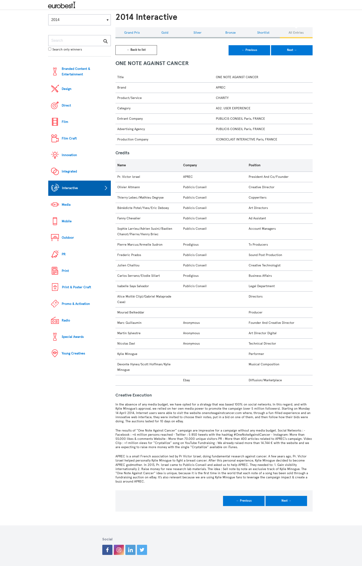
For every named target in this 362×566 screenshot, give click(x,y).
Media (66, 205)
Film (65, 122)
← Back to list (136, 50)
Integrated (69, 171)
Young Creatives (73, 353)
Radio (66, 320)
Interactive (70, 188)
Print (65, 271)
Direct (66, 105)
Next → (292, 50)
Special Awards (73, 337)
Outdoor (68, 238)
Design (66, 89)
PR (64, 254)
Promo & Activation (76, 304)
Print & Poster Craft (76, 287)
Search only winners (65, 49)
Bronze (230, 33)
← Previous (249, 50)
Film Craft (69, 138)
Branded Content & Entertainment (76, 71)
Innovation (69, 155)
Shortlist (263, 33)
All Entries (296, 33)
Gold (164, 33)
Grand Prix (132, 33)
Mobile (67, 221)
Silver (197, 33)
